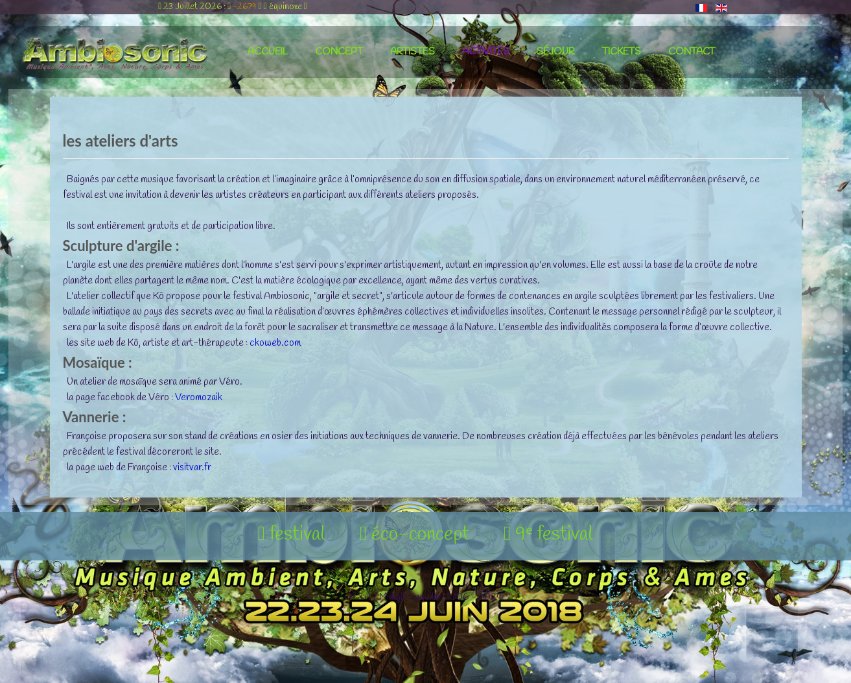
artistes (412, 51)
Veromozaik (198, 397)
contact (691, 51)
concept (339, 51)
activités (485, 51)
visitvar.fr (192, 467)
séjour (556, 51)
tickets (621, 51)
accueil (268, 51)
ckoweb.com (275, 343)
